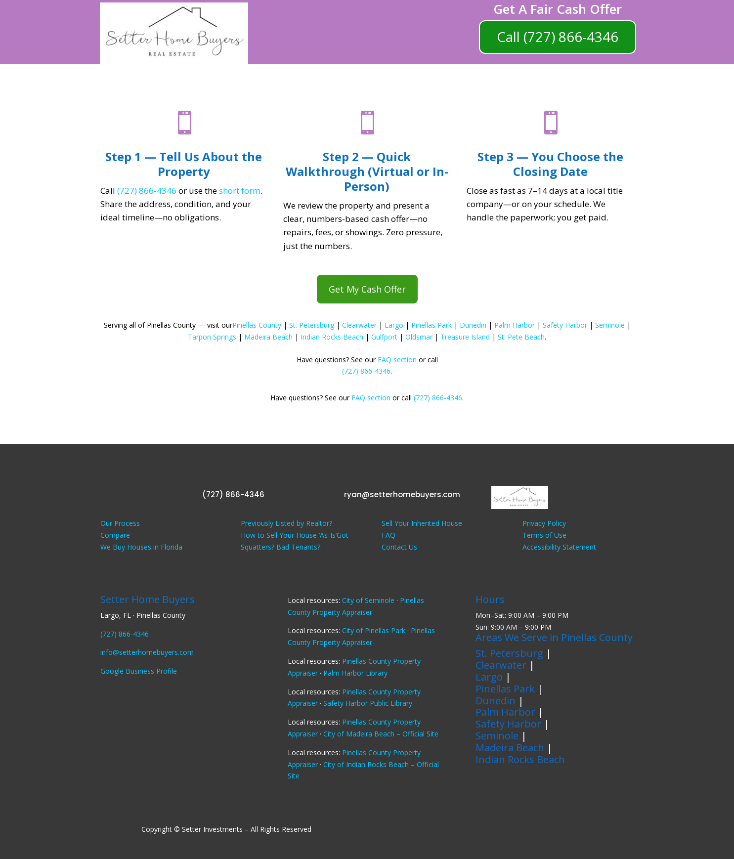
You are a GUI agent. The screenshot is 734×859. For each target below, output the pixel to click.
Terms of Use (544, 535)
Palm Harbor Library (355, 673)
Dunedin (473, 325)
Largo (394, 325)
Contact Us (399, 547)
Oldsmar (418, 337)
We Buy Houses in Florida (141, 547)
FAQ (388, 535)
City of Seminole (368, 600)
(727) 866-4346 (146, 190)
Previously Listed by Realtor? (286, 523)
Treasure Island (465, 337)
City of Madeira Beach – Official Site (380, 733)
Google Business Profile (138, 671)
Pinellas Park (431, 325)
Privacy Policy (544, 523)
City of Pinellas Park (373, 630)
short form (239, 190)
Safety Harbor (565, 325)
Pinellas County (256, 325)
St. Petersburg (311, 325)
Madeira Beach (268, 337)
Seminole (610, 325)
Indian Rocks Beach (332, 337)
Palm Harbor (514, 325)
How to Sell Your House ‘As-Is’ (289, 535)
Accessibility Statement (559, 547)
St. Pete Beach (521, 337)
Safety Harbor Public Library (367, 703)
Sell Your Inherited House (422, 523)
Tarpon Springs (212, 337)
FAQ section (397, 359)
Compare (115, 535)
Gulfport (384, 337)
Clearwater (359, 325)
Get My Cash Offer (367, 289)
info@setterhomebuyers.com (147, 652)
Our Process (120, 523)
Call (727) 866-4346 (557, 36)
